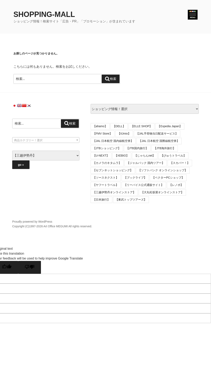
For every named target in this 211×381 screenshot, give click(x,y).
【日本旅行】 (101, 199)
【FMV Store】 (102, 133)
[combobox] (45, 140)
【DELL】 (119, 126)
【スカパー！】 (180, 163)
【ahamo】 (100, 126)
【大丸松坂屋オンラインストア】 (162, 192)
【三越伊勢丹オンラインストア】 (114, 192)
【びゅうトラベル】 (173, 155)
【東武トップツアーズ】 (131, 199)
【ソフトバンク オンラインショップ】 (162, 170)
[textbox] (45, 140)
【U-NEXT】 (101, 155)
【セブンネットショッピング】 (113, 170)
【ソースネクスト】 (106, 177)
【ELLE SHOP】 (141, 126)
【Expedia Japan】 (169, 126)
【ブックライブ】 (135, 177)
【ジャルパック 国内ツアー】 (146, 163)
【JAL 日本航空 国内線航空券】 (113, 140)
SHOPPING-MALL (44, 14)
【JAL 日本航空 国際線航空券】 (159, 140)
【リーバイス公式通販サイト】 (144, 185)
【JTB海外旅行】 (165, 148)
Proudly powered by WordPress (32, 221)
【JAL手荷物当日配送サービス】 (157, 133)
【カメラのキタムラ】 (107, 163)
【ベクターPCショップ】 (168, 177)
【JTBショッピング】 (107, 148)
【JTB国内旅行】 (137, 148)
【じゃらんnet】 (144, 155)
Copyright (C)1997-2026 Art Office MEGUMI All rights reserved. (52, 226)
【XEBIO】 (121, 155)
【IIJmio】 (124, 133)
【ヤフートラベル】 (106, 185)
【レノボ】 (176, 185)
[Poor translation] (29, 267)
